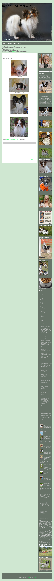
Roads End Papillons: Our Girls (46, 538)
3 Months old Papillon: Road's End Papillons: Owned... (46, 336)
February (42, 321)
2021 (41, 294)
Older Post (33, 159)
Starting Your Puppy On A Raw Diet (45, 494)
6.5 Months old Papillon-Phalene (45, 389)
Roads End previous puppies (47, 540)
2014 (41, 303)
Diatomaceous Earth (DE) (43, 511)
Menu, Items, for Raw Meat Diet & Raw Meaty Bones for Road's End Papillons (47, 457)
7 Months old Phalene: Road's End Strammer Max (46, 357)
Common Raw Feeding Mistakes (44, 502)
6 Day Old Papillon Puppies (45, 332)
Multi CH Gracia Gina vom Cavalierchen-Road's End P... (45, 401)
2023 (41, 291)
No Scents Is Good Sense (43, 495)
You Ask (47, 542)
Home (4, 43)
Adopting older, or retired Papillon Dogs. (47, 437)
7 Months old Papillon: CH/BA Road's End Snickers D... (46, 343)
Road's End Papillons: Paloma (45, 377)
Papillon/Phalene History (42, 532)
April (41, 319)
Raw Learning (42, 506)
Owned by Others (43, 530)
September (42, 312)
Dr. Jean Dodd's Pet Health (44, 504)
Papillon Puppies (43, 531)
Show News (41, 541)
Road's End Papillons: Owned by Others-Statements (45, 334)
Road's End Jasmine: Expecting (45, 362)
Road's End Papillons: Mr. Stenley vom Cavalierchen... (46, 416)
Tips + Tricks (43, 542)
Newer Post (5, 159)
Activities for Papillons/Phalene (45, 417)
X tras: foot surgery (43, 392)
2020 (41, 295)
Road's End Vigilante (44, 358)
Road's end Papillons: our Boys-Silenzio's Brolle (45, 324)
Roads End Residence (44, 539)
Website (19, 43)
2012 (41, 306)
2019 (41, 297)
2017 (41, 299)
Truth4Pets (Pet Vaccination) (44, 518)
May (41, 317)
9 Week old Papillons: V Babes (45, 391)
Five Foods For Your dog (43, 510)
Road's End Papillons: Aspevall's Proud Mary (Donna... (45, 366)
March (42, 320)
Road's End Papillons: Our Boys (46, 534)
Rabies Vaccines (42, 513)
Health (40, 528)
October (42, 311)
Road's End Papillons (16, 6)
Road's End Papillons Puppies (45, 344)
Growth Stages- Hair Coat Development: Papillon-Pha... (45, 329)
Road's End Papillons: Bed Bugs (45, 350)
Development (42, 526)
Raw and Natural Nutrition (43, 514)
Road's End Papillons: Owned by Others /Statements (45, 399)
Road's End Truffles (43, 349)
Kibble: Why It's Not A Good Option (45, 496)
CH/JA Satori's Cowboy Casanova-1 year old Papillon (46, 376)
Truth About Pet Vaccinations (44, 517)
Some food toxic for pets (43, 493)
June (41, 316)
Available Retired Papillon (47, 524)
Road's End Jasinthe (44, 397)
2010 (41, 419)
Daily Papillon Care (43, 525)
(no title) (45, 431)
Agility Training (48, 522)
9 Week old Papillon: (44, 383)
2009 (41, 420)
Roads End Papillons (46, 536)
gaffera (29, 577)
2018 (41, 298)
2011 (41, 307)
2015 (41, 302)
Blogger (35, 577)
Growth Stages (45, 527)
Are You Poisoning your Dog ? (44, 505)
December (42, 308)
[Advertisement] (19, 151)
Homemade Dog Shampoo (44, 498)
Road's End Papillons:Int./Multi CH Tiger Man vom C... (46, 341)
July (41, 315)
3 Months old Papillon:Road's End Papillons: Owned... (46, 338)
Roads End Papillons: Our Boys (45, 537)
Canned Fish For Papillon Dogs (44, 75)
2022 (41, 293)
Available (40, 523)
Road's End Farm (49, 533)
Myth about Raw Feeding (43, 503)
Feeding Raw (42, 512)
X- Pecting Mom (43, 388)
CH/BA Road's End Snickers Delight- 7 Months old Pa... (46, 403)
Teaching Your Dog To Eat (43, 497)
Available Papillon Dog (47, 424)
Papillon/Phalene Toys (44, 367)
